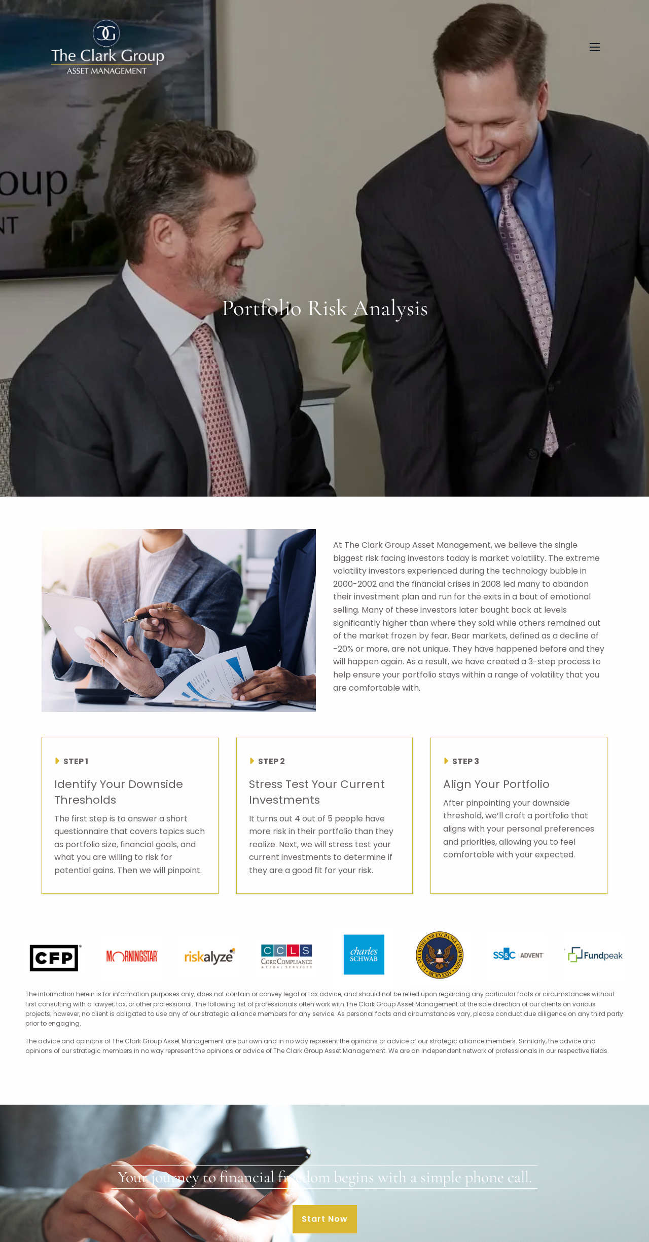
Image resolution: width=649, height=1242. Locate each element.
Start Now (325, 1219)
